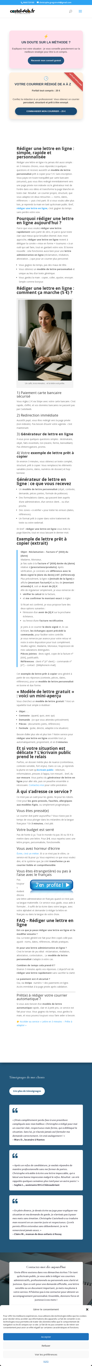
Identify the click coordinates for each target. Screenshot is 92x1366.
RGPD (46, 1361)
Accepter (46, 1336)
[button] (87, 1309)
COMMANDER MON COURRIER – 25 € (46, 111)
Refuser (46, 1345)
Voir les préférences (46, 1354)
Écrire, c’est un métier (28, 853)
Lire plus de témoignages (27, 1091)
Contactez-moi (36, 785)
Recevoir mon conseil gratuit (46, 60)
